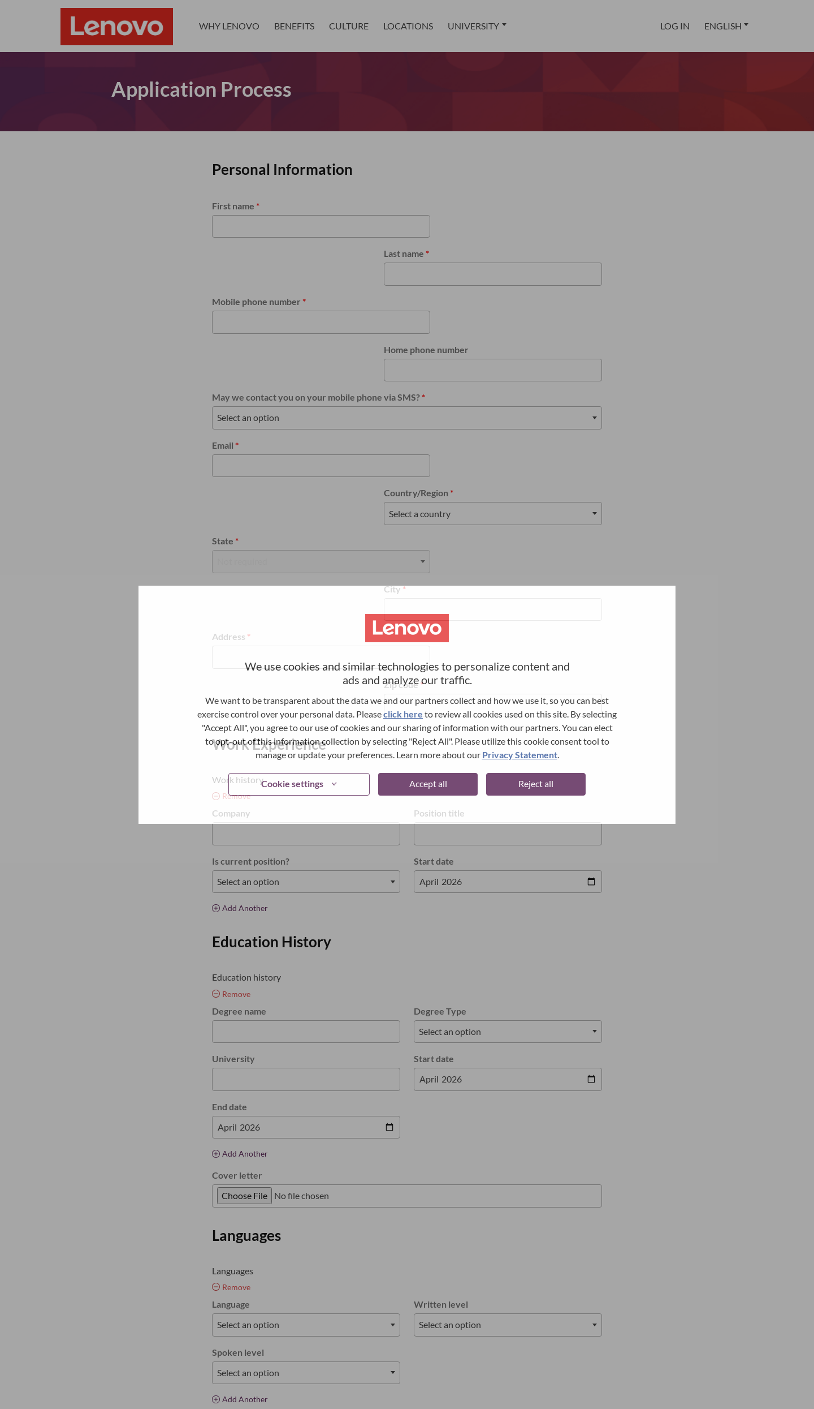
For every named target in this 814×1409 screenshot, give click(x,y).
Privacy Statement (519, 754)
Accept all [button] (428, 783)
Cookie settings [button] (292, 783)
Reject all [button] (535, 783)
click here (403, 713)
